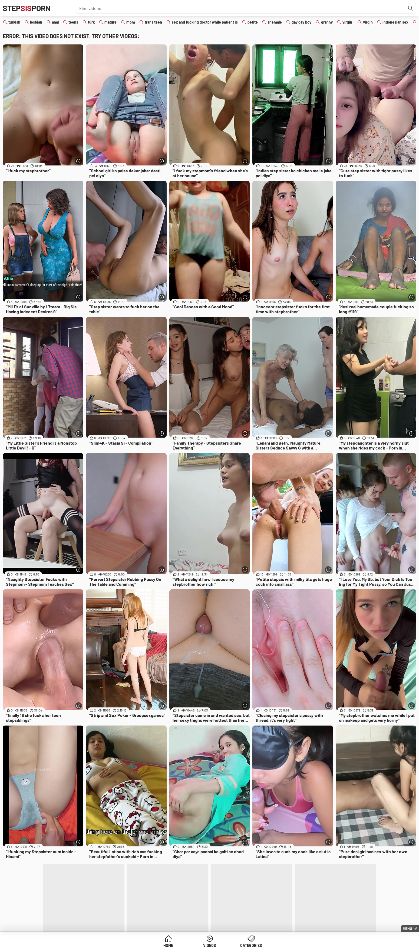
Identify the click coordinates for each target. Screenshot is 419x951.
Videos (209, 945)
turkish (14, 22)
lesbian (36, 22)
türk (91, 22)
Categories (251, 945)
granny (327, 22)
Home (168, 945)
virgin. (347, 22)
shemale (275, 22)
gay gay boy (301, 22)
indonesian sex (395, 22)
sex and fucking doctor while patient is (205, 22)
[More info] (78, 161)
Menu (407, 928)
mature (110, 22)
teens (73, 22)
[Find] (411, 8)
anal (55, 22)
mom (130, 22)
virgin (368, 22)
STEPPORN (27, 8)
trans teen (153, 22)
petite (253, 22)
